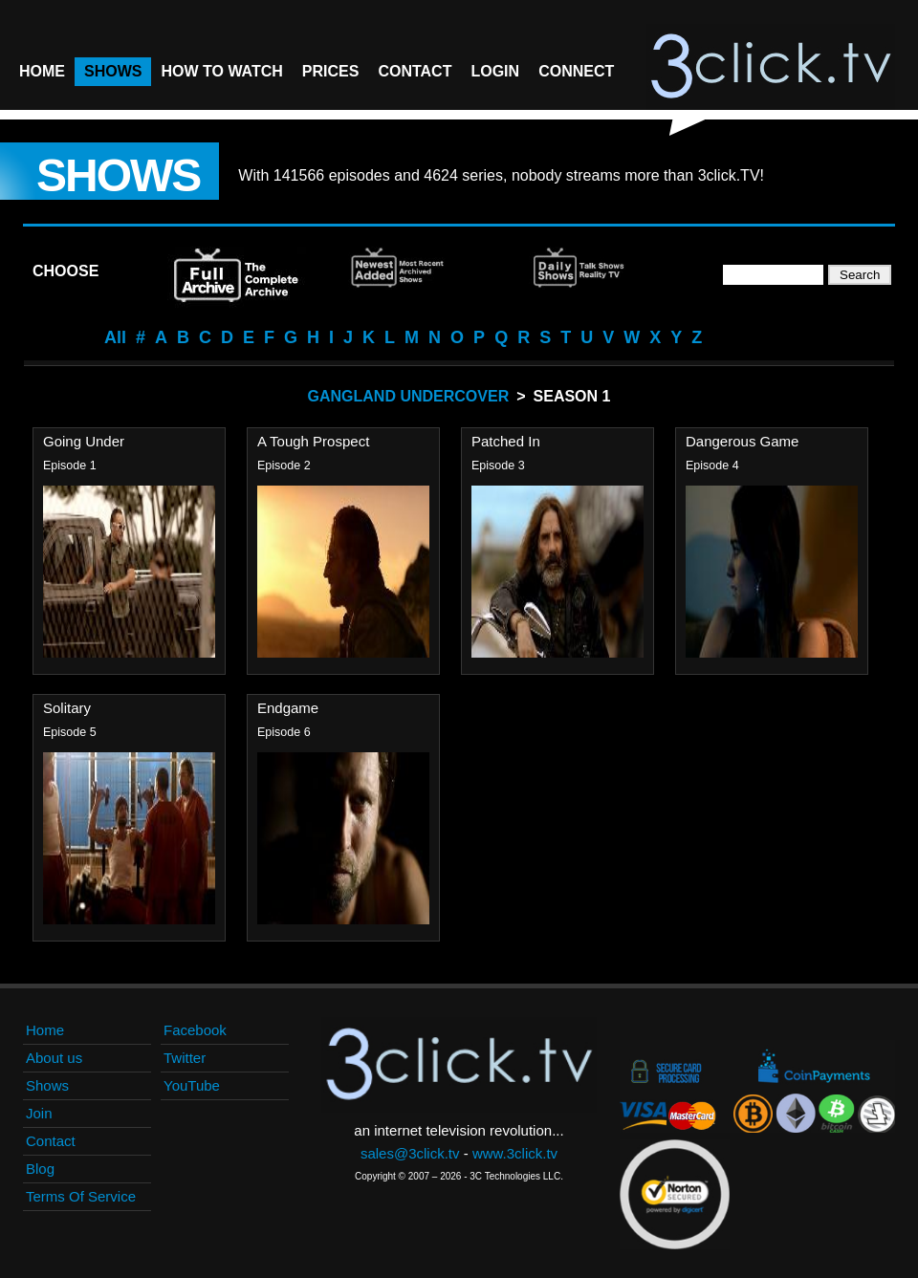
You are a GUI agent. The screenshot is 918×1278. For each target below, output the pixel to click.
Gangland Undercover (409, 396)
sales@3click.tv (410, 1153)
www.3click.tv (514, 1153)
